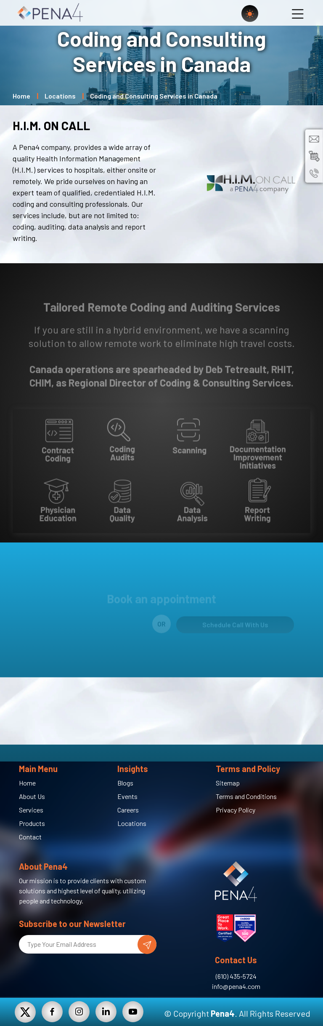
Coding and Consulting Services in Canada (153, 96)
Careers (128, 810)
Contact (30, 837)
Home (21, 96)
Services (31, 810)
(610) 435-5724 (236, 976)
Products (32, 823)
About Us (32, 796)
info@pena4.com (236, 986)
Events (127, 796)
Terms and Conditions (246, 796)
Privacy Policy (235, 810)
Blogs (125, 783)
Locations (60, 96)
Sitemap (228, 783)
